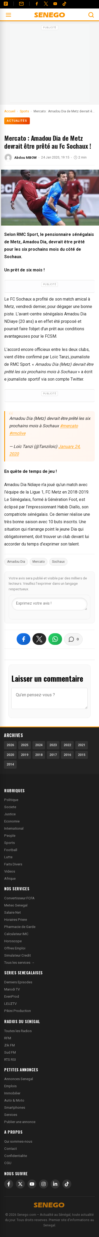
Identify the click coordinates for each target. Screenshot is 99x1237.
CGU (7, 1163)
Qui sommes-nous (18, 1141)
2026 (10, 745)
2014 (10, 764)
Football (10, 850)
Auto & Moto (14, 1100)
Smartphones (14, 1108)
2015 (81, 755)
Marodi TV (12, 989)
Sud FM (10, 1052)
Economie (12, 821)
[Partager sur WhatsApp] (55, 639)
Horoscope (13, 941)
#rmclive (17, 433)
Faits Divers (13, 864)
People (9, 836)
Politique (11, 800)
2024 (39, 745)
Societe (10, 807)
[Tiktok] (64, 4)
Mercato (38, 562)
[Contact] (21, 3)
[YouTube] (55, 4)
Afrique (10, 879)
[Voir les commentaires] (73, 639)
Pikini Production (17, 1011)
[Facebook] (37, 4)
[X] (20, 1183)
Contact (10, 1149)
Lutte (8, 857)
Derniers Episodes (18, 982)
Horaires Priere (15, 920)
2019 (24, 755)
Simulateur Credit (17, 955)
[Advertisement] (49, 65)
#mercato (69, 425)
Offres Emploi (14, 948)
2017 (53, 755)
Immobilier (12, 1093)
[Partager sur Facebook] (23, 639)
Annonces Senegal (18, 1079)
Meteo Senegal (15, 905)
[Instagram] (43, 1183)
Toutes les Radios (18, 1031)
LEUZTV (10, 1004)
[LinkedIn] (55, 1183)
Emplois (10, 1086)
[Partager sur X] (39, 639)
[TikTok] (66, 1183)
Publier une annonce (19, 1122)
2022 (67, 745)
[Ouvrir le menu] (8, 15)
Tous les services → (19, 963)
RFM (7, 1038)
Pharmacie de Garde (19, 927)
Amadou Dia (16, 562)
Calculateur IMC (16, 934)
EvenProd (11, 996)
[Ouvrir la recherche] (91, 15)
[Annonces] (5, 3)
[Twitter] (46, 4)
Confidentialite (15, 1156)
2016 (67, 755)
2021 (81, 745)
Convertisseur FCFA (19, 898)
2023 (53, 745)
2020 (10, 755)
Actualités (17, 120)
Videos (9, 871)
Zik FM (9, 1045)
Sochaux (58, 562)
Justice (10, 814)
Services (10, 1115)
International (13, 828)
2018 (39, 755)
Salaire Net (12, 912)
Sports (9, 843)
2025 (24, 745)
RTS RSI (10, 1060)
